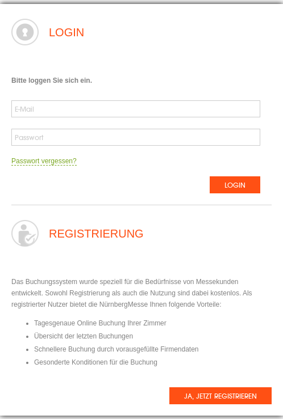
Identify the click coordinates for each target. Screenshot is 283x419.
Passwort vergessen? (44, 161)
